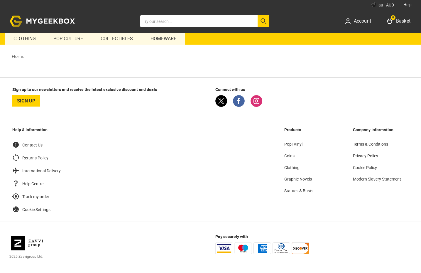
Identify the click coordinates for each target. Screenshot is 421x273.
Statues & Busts (298, 190)
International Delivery (36, 170)
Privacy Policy (365, 156)
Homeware (163, 38)
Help (407, 4)
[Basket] (399, 21)
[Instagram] (256, 105)
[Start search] (263, 21)
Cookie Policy (365, 167)
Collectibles (117, 38)
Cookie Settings (31, 209)
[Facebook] (239, 105)
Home (18, 56)
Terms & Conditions (370, 144)
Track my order (30, 196)
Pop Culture (68, 38)
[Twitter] (221, 105)
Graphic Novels (298, 179)
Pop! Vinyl (293, 144)
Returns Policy (30, 157)
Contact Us (27, 144)
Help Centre (27, 183)
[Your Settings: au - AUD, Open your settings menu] (383, 4)
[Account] (360, 21)
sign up (26, 100)
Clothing (24, 38)
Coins (289, 156)
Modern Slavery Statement (377, 179)
